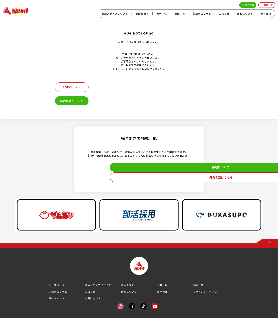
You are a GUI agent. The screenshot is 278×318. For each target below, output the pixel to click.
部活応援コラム (202, 13)
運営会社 (266, 13)
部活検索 (249, 4)
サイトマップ (57, 298)
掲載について (245, 13)
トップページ (57, 285)
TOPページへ (72, 87)
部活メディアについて (115, 13)
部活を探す (142, 13)
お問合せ (268, 4)
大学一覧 (161, 13)
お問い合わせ (93, 298)
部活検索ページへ (72, 101)
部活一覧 (180, 13)
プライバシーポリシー (206, 291)
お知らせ (224, 13)
